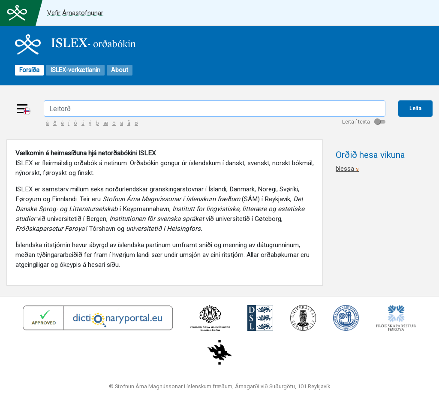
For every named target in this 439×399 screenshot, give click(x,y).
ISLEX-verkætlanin (75, 70)
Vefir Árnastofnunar (75, 13)
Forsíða (29, 70)
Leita (415, 108)
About (119, 70)
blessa (347, 168)
